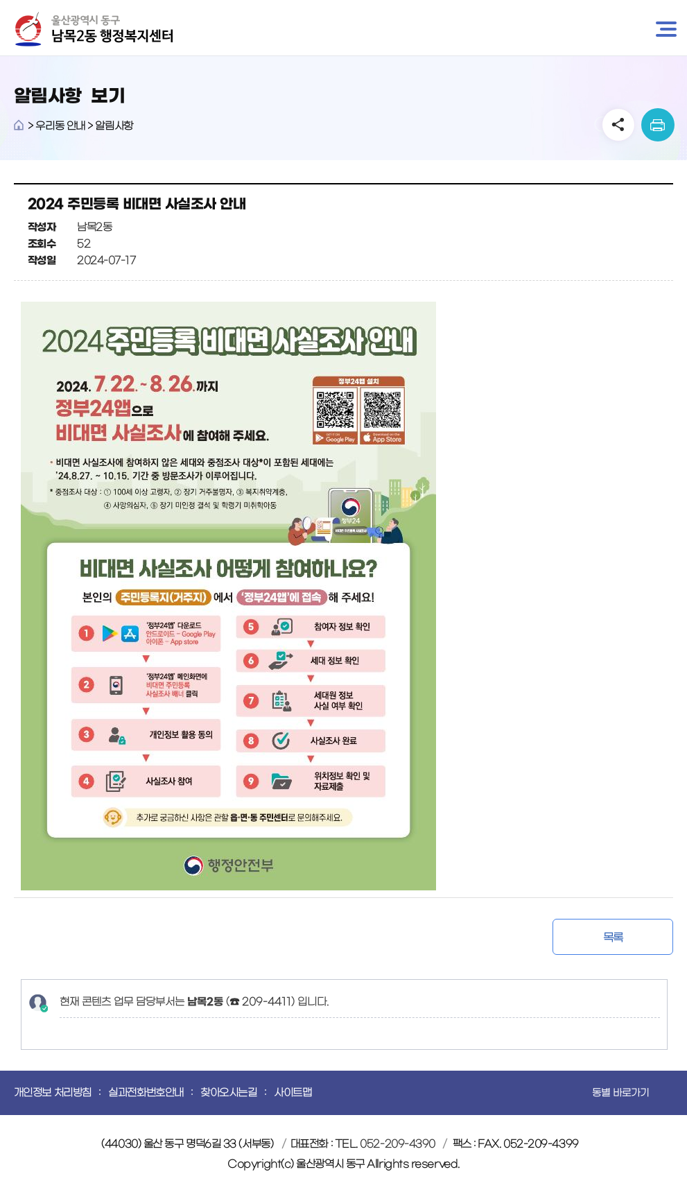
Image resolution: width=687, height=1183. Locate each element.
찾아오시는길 (228, 1092)
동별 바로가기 (620, 1093)
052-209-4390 (397, 1144)
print (658, 124)
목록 (613, 937)
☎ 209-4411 (260, 1001)
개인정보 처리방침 (53, 1092)
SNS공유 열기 (618, 124)
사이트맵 (292, 1092)
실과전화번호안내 (145, 1092)
